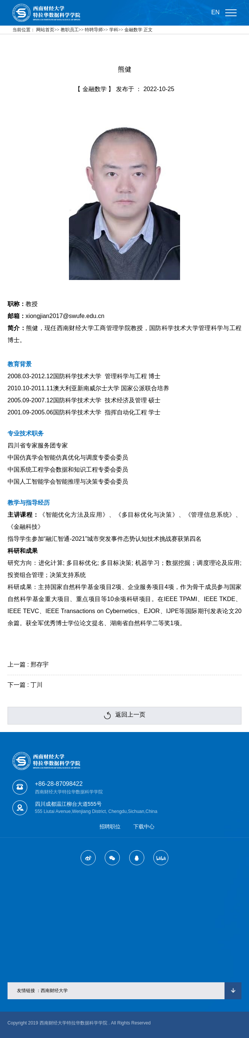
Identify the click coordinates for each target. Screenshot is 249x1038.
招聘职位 (110, 826)
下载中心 (143, 826)
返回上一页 (125, 715)
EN (215, 12)
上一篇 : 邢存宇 (28, 665)
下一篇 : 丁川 (25, 685)
